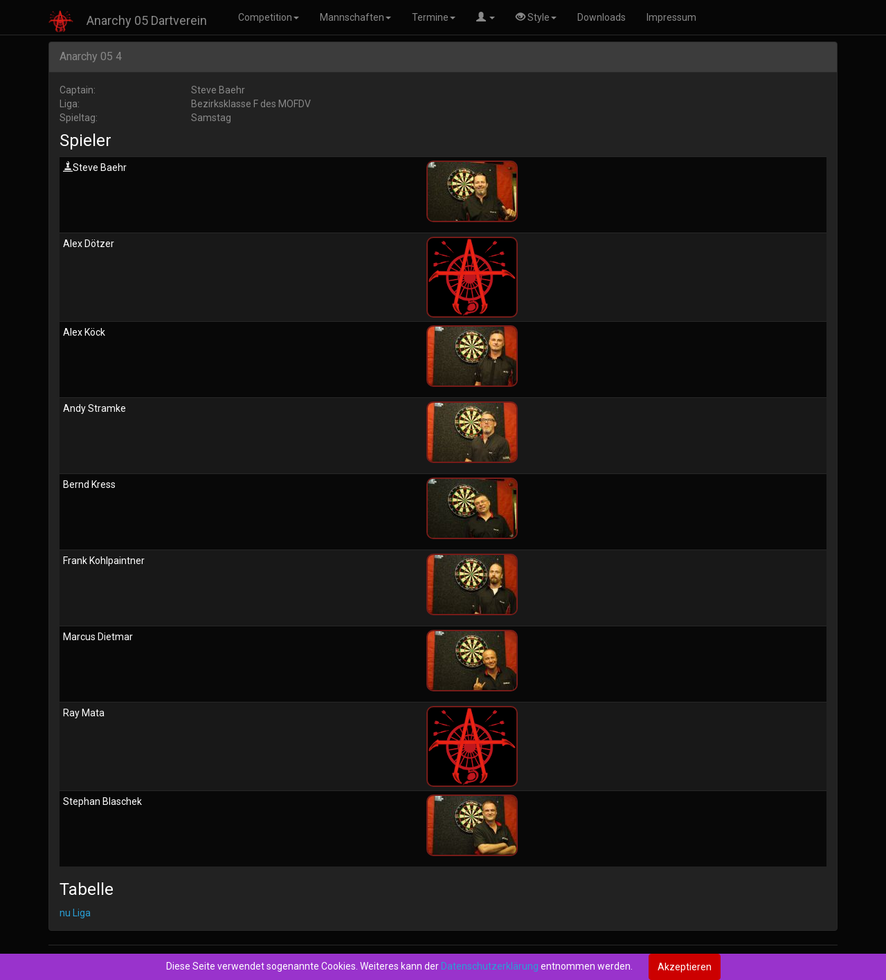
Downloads (601, 17)
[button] (485, 17)
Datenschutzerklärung (490, 966)
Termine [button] (433, 17)
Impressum (671, 17)
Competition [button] (268, 17)
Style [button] (536, 17)
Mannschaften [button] (355, 17)
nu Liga (75, 912)
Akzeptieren (685, 966)
